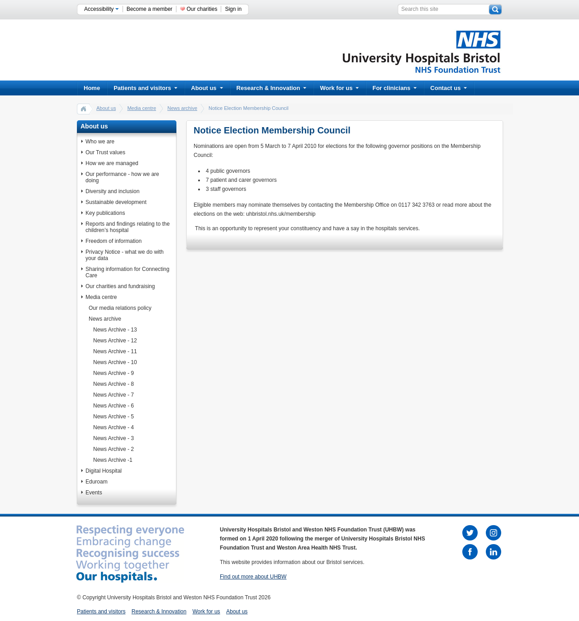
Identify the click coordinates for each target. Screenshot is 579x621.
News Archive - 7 (113, 395)
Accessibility (101, 9)
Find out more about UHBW (253, 577)
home (83, 108)
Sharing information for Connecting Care (127, 272)
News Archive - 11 (115, 351)
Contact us (448, 88)
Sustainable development (116, 202)
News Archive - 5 (113, 416)
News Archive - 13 (115, 330)
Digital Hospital (103, 471)
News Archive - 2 (113, 449)
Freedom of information (113, 241)
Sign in (233, 9)
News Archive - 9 (113, 373)
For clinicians (394, 88)
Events (93, 492)
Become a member (149, 9)
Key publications (105, 213)
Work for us (339, 88)
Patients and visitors (145, 88)
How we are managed (111, 163)
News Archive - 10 (115, 362)
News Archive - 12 (115, 340)
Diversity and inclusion (112, 191)
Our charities (201, 9)
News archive (182, 108)
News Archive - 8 (113, 384)
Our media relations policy (120, 308)
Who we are (99, 141)
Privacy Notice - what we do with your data (124, 255)
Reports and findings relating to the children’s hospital (127, 227)
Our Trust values (105, 152)
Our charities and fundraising (120, 286)
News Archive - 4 (113, 427)
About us (207, 88)
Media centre (141, 108)
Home (92, 88)
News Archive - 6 (113, 406)
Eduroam (96, 482)
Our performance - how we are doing (122, 177)
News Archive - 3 (113, 438)
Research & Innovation (272, 88)
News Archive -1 (113, 460)
